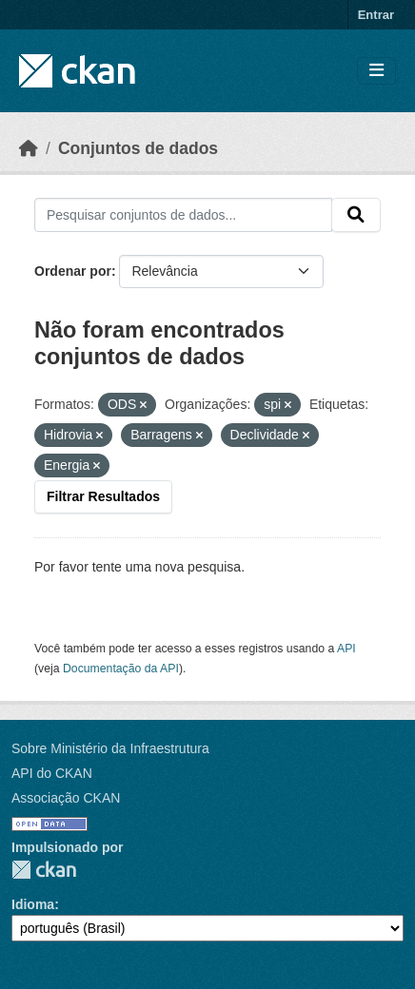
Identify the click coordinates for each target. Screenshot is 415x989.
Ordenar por (72, 271)
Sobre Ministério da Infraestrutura (110, 748)
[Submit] (356, 215)
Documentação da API (121, 668)
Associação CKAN (65, 797)
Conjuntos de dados (138, 148)
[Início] (28, 148)
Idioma (32, 904)
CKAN (43, 870)
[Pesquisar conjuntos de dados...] (183, 215)
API (346, 648)
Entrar (376, 15)
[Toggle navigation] (376, 71)
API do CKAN (51, 773)
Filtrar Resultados (103, 496)
